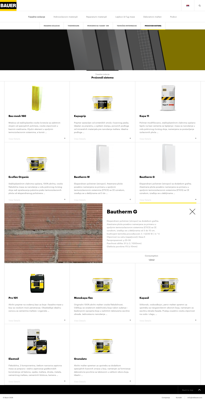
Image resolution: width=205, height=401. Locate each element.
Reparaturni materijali (96, 16)
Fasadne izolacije (36, 16)
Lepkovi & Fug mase (125, 16)
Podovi (173, 16)
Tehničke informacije (127, 23)
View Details (37, 138)
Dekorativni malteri (152, 16)
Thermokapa (73, 23)
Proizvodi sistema (153, 23)
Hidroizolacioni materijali (66, 16)
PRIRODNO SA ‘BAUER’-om (98, 23)
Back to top (191, 389)
